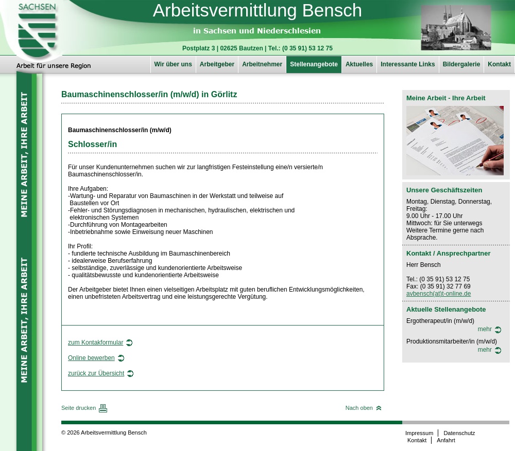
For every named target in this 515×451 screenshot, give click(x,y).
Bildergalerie (461, 64)
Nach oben (359, 408)
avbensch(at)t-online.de (438, 293)
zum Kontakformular (95, 342)
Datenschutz (459, 433)
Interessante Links (408, 64)
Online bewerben (91, 358)
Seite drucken (78, 408)
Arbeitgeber (217, 64)
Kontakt (499, 64)
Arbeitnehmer (262, 64)
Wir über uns (173, 64)
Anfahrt (446, 440)
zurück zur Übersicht (96, 373)
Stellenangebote (314, 64)
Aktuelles (359, 64)
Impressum (419, 433)
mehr (485, 329)
